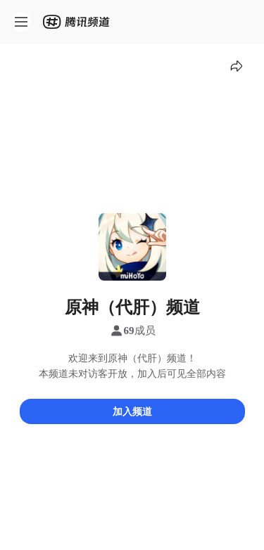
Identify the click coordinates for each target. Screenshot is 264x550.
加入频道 (132, 411)
